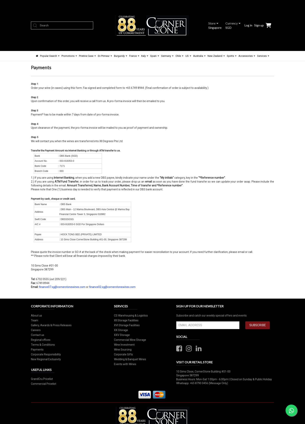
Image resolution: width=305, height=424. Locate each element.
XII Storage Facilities (126, 320)
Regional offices (40, 339)
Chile (179, 55)
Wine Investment (124, 344)
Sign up (259, 25)
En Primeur (105, 55)
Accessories (246, 55)
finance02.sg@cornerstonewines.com (112, 286)
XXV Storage (122, 335)
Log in (248, 25)
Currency (232, 23)
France (134, 55)
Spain (154, 55)
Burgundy (120, 55)
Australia (199, 55)
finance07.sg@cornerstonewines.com (62, 286)
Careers (36, 330)
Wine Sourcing (122, 349)
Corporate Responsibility (46, 354)
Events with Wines (125, 364)
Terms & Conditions (43, 344)
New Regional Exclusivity (46, 359)
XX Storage (121, 330)
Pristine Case (87, 55)
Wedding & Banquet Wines (130, 359)
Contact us (37, 335)
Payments (37, 349)
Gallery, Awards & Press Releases (51, 325)
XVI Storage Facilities (127, 325)
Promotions (69, 55)
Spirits (232, 55)
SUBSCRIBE (257, 325)
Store (213, 23)
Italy (144, 55)
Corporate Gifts (123, 354)
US (188, 55)
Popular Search (50, 55)
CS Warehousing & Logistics (131, 315)
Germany (167, 55)
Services (263, 55)
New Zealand (216, 55)
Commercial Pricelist (43, 383)
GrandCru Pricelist (42, 378)
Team (34, 320)
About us (36, 315)
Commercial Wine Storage (130, 339)
